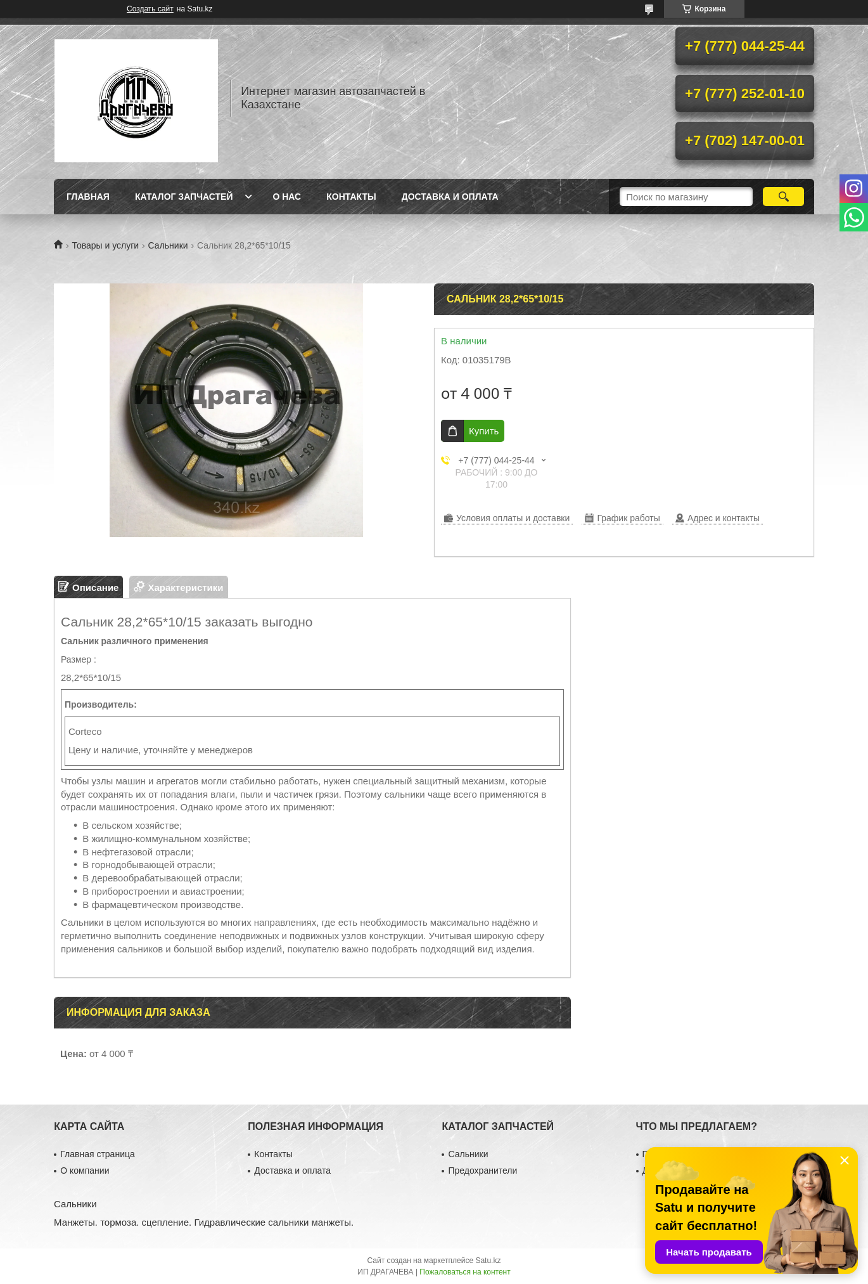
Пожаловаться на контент (464, 1272)
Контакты (351, 196)
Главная (88, 196)
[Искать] (783, 196)
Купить (484, 430)
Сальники (168, 245)
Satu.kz (488, 1260)
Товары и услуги (105, 245)
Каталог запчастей (184, 196)
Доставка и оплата (450, 196)
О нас (286, 196)
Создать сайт (150, 8)
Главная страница (97, 1154)
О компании (84, 1170)
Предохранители (482, 1170)
